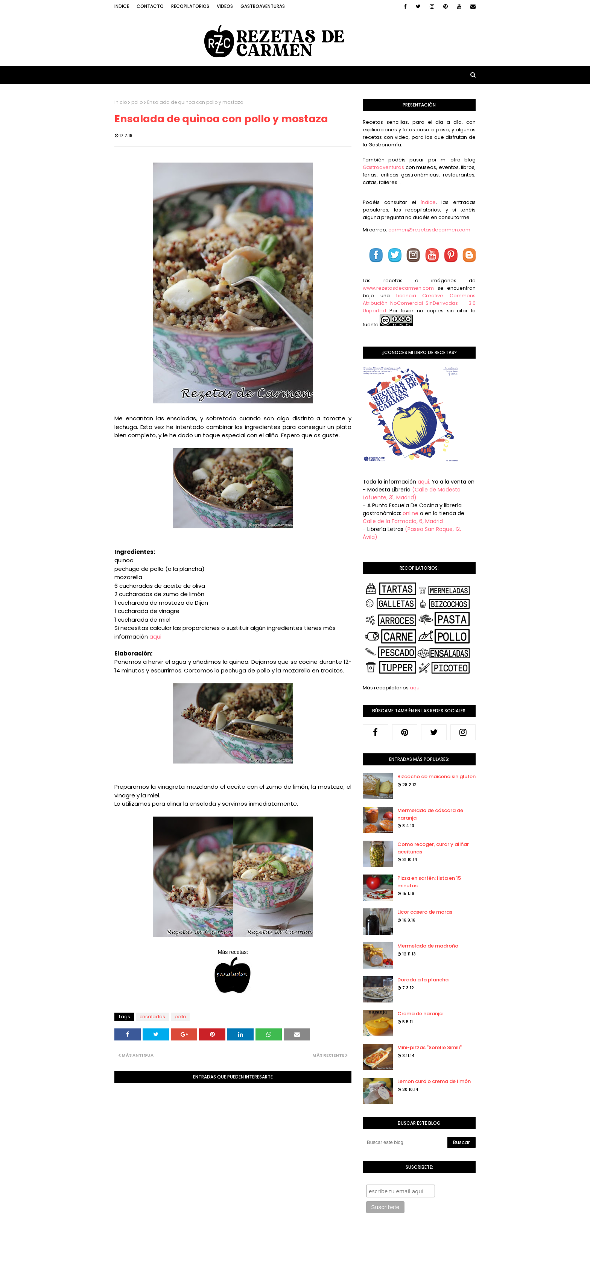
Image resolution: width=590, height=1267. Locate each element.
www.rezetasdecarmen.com (398, 288)
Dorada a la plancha (423, 979)
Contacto (150, 6)
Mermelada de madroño (427, 945)
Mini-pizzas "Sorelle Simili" (429, 1047)
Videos (225, 6)
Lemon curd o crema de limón (434, 1081)
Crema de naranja (419, 1013)
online (410, 513)
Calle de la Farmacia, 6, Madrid (403, 521)
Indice (121, 6)
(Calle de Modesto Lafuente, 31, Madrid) (412, 493)
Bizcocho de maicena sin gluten (436, 776)
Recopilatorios (190, 6)
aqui (155, 636)
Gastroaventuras (262, 6)
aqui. (424, 481)
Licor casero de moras (424, 912)
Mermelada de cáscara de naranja (430, 814)
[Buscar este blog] (405, 1142)
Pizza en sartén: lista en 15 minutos (429, 882)
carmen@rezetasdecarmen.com (428, 229)
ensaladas (152, 1016)
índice (428, 202)
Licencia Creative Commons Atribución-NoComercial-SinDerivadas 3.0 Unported (419, 303)
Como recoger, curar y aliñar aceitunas (433, 848)
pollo (137, 102)
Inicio (120, 102)
